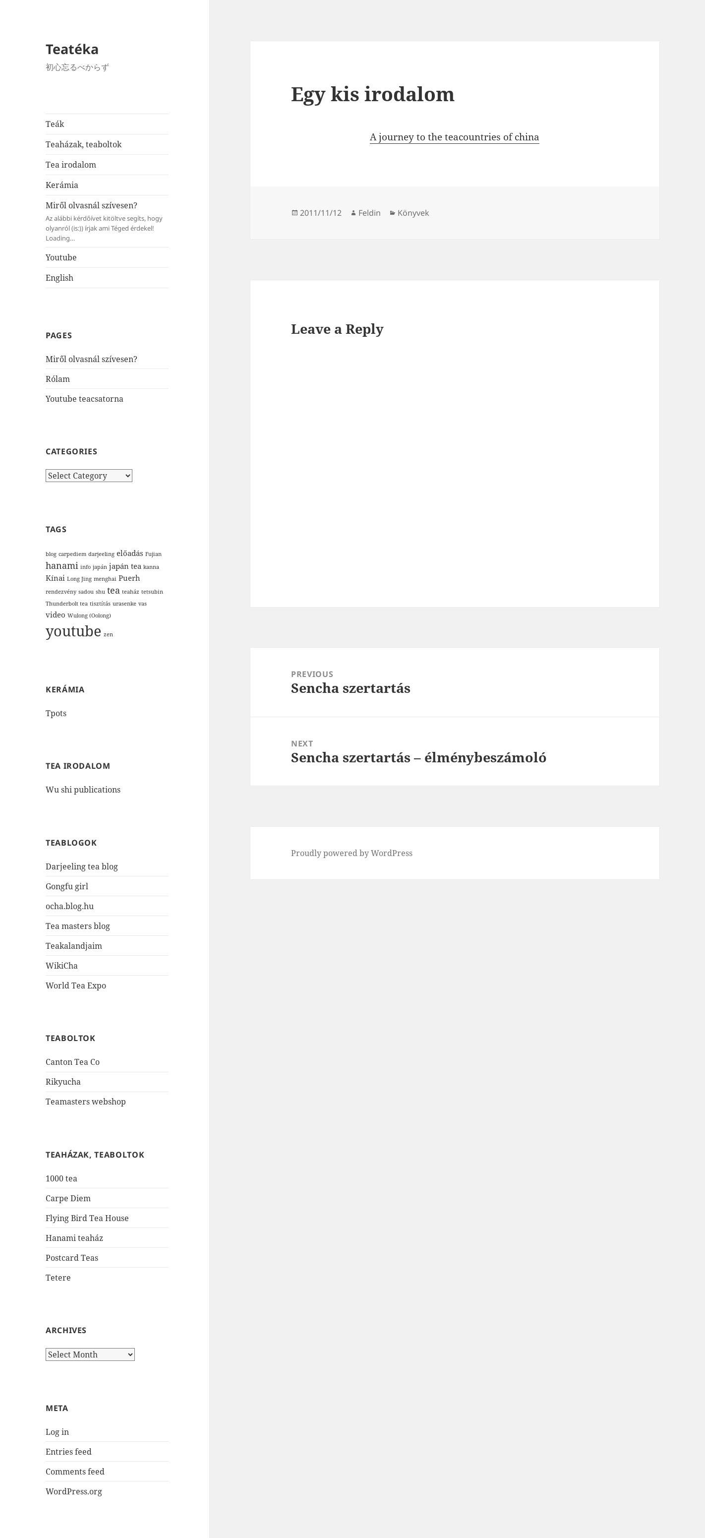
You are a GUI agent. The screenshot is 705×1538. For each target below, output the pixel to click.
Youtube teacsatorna (84, 398)
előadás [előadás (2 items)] (130, 553)
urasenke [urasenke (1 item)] (124, 603)
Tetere (58, 1277)
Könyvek (413, 212)
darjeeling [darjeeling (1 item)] (101, 554)
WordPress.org (74, 1491)
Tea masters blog (78, 926)
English (59, 277)
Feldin (369, 212)
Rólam (58, 378)
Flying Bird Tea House (87, 1218)
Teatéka (72, 49)
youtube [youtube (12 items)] (74, 631)
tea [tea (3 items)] (113, 590)
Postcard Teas (72, 1257)
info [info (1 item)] (85, 566)
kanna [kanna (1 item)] (151, 566)
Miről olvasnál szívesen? (107, 221)
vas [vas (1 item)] (142, 603)
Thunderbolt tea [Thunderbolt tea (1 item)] (67, 603)
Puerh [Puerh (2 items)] (129, 578)
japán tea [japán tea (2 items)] (125, 566)
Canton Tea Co (73, 1061)
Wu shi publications (83, 789)
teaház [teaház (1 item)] (130, 591)
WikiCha (62, 965)
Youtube (61, 257)
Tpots (56, 713)
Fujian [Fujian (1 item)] (153, 554)
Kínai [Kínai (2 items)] (55, 578)
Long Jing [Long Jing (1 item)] (79, 578)
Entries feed (69, 1451)
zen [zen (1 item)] (108, 634)
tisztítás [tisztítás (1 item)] (100, 603)
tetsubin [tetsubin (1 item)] (152, 591)
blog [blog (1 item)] (51, 554)
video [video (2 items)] (55, 614)
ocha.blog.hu (70, 906)
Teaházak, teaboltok (83, 144)
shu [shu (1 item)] (100, 591)
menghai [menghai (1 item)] (105, 578)
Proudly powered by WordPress (351, 853)
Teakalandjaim (74, 945)
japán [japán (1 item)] (100, 566)
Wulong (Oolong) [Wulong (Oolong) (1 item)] (89, 615)
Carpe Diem (68, 1198)
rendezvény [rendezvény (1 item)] (61, 591)
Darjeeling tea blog (82, 866)
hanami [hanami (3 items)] (62, 565)
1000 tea (61, 1178)
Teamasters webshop (86, 1101)
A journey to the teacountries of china (454, 136)
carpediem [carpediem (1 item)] (72, 554)
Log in (57, 1431)
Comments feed (75, 1471)
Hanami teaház (74, 1237)
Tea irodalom (71, 164)
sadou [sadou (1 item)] (86, 591)
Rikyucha (63, 1081)
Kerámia (62, 185)
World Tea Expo (76, 985)
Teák (55, 124)
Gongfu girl (67, 886)
